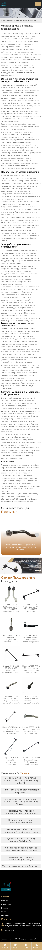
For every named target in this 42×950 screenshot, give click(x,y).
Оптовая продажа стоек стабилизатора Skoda (21, 821)
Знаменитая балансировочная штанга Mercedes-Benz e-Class (21, 849)
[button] (37, 535)
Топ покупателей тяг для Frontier (19, 866)
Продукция (15, 945)
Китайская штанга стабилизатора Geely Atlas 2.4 (21, 791)
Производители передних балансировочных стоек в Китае (21, 812)
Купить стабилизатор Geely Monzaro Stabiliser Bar (21, 839)
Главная (3, 20)
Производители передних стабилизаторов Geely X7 (21, 858)
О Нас (26, 945)
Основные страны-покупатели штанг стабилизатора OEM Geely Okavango (21, 802)
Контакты (37, 945)
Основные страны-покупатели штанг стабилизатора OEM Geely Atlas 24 (21, 780)
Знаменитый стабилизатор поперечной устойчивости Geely (21, 830)
